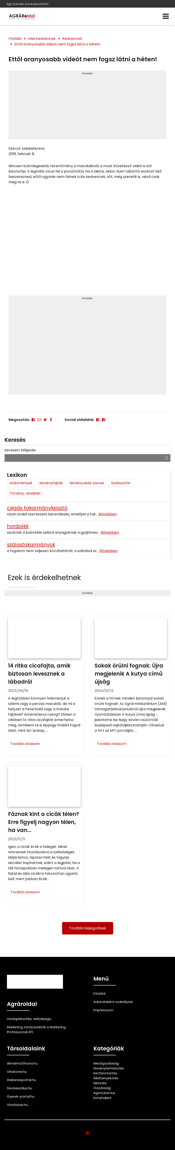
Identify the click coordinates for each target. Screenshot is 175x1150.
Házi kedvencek (42, 38)
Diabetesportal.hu (21, 1080)
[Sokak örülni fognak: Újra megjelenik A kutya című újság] (131, 685)
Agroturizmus (104, 1093)
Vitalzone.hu (17, 1071)
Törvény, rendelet (25, 493)
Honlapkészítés (19, 1019)
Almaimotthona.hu (22, 1063)
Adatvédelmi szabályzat (113, 1002)
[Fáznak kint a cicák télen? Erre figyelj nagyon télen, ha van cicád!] (44, 833)
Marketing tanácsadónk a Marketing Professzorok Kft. (36, 1029)
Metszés (100, 1083)
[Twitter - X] (45, 419)
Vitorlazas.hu (17, 1105)
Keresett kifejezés (20, 450)
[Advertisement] (87, 106)
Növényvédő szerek (87, 483)
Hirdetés (87, 73)
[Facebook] (33, 419)
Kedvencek (72, 38)
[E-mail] (39, 419)
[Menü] (166, 16)
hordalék (18, 526)
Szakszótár (120, 483)
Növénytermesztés (108, 1068)
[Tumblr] (50, 419)
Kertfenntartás (105, 1073)
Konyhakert (102, 1098)
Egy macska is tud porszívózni (27, 4)
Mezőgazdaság (106, 1063)
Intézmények (20, 483)
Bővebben (108, 514)
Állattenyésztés (105, 1078)
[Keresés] (166, 458)
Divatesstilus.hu (19, 1088)
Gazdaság (102, 1088)
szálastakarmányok (31, 544)
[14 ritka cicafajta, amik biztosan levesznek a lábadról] (44, 685)
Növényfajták (51, 483)
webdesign (42, 1019)
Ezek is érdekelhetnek (44, 577)
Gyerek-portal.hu (21, 1096)
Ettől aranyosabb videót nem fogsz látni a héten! (57, 44)
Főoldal (15, 38)
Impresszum (103, 1010)
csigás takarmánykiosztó (37, 508)
